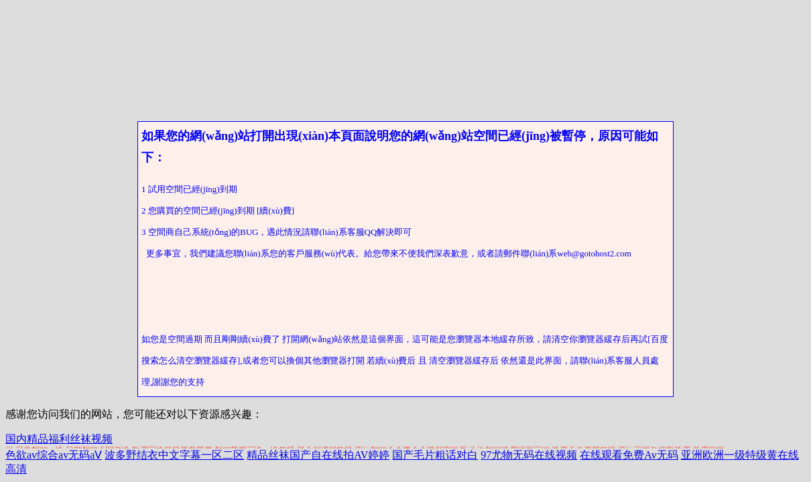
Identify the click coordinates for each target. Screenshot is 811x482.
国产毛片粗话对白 (435, 455)
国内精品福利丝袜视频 (59, 439)
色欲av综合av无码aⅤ (53, 455)
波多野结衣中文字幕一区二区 (174, 455)
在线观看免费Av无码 (629, 455)
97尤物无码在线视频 (529, 455)
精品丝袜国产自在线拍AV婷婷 (318, 455)
